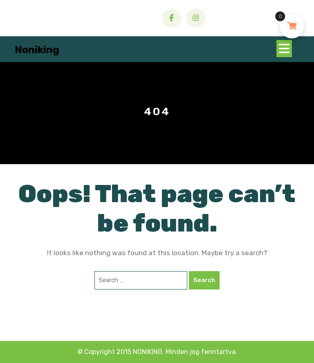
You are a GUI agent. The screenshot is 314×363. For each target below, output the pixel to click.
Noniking (37, 50)
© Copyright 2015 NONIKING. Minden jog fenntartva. (157, 352)
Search (204, 280)
